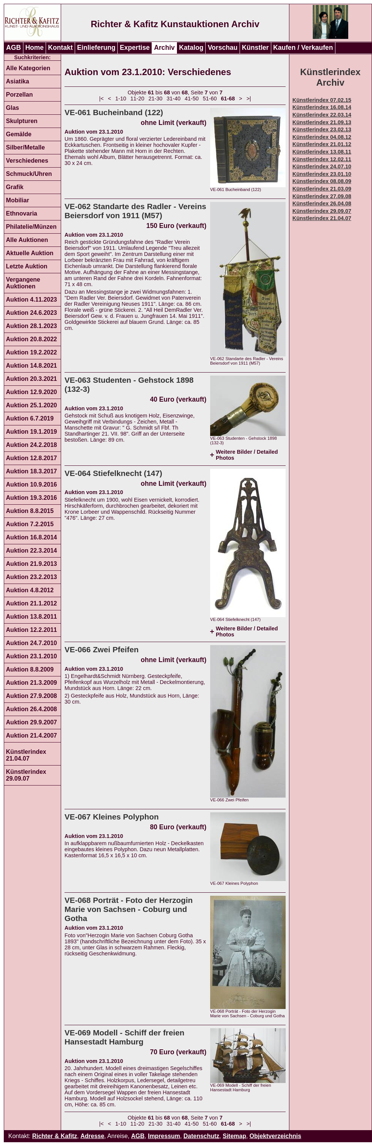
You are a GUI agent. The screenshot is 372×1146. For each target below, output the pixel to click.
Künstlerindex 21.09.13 (321, 122)
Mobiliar (17, 200)
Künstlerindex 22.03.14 (321, 115)
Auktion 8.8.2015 (30, 511)
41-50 (192, 99)
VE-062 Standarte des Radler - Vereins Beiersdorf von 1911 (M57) (135, 211)
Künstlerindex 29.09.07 (26, 775)
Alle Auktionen (27, 240)
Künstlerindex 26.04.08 (321, 203)
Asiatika (17, 81)
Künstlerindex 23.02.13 (321, 129)
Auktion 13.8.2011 (31, 616)
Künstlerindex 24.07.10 (321, 166)
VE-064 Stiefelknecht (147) (113, 473)
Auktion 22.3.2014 (31, 550)
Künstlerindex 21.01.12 (321, 144)
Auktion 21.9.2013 (31, 564)
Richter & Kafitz (54, 1136)
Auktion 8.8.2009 (30, 669)
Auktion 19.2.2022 (31, 352)
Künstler (255, 47)
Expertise (135, 47)
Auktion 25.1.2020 (31, 405)
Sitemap (234, 1136)
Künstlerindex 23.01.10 (321, 174)
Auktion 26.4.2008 (31, 709)
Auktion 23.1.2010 (31, 656)
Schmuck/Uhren (29, 174)
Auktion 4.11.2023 (31, 299)
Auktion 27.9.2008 (31, 696)
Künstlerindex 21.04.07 (26, 755)
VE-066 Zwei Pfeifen (101, 649)
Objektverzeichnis (275, 1136)
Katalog (191, 47)
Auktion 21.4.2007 (31, 735)
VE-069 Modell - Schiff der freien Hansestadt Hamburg (124, 1037)
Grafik (14, 187)
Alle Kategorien (28, 68)
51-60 (210, 99)
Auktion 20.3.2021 (31, 379)
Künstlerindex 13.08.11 (321, 152)
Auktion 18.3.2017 (31, 471)
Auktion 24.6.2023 (31, 313)
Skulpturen (22, 121)
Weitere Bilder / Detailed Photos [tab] (247, 455)
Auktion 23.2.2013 (31, 577)
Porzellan (19, 94)
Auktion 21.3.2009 (31, 682)
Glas (12, 108)
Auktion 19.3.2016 (31, 497)
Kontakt (60, 47)
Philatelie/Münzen (31, 226)
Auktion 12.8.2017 (31, 458)
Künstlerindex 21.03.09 (321, 189)
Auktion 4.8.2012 (30, 590)
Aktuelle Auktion (30, 253)
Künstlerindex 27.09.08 (321, 196)
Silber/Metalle (25, 147)
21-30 (156, 99)
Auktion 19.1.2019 (31, 431)
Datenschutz (201, 1136)
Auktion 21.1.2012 (31, 603)
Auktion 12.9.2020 (31, 392)
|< (101, 99)
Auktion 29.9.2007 (31, 722)
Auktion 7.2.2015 (30, 524)
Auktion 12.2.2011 (31, 630)
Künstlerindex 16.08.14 (321, 107)
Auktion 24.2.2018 (31, 445)
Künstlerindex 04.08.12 (321, 137)
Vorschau (223, 47)
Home (34, 47)
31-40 (174, 99)
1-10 (120, 99)
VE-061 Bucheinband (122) (114, 112)
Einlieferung (96, 47)
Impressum (164, 1136)
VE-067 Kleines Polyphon (112, 816)
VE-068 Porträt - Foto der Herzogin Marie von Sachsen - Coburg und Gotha (129, 909)
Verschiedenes (27, 160)
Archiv (164, 47)
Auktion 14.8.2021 (31, 365)
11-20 (137, 99)
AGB (13, 47)
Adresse (92, 1136)
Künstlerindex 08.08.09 (321, 181)
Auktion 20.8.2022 (31, 339)
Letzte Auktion (27, 266)
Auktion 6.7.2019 (30, 418)
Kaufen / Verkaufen (303, 47)
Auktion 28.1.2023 (31, 326)
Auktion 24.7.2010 (31, 643)
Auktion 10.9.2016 (31, 484)
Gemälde (19, 134)
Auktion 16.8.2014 (31, 537)
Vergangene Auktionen (23, 283)
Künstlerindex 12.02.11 (321, 159)
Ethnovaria (21, 213)
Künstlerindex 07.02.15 (321, 100)
